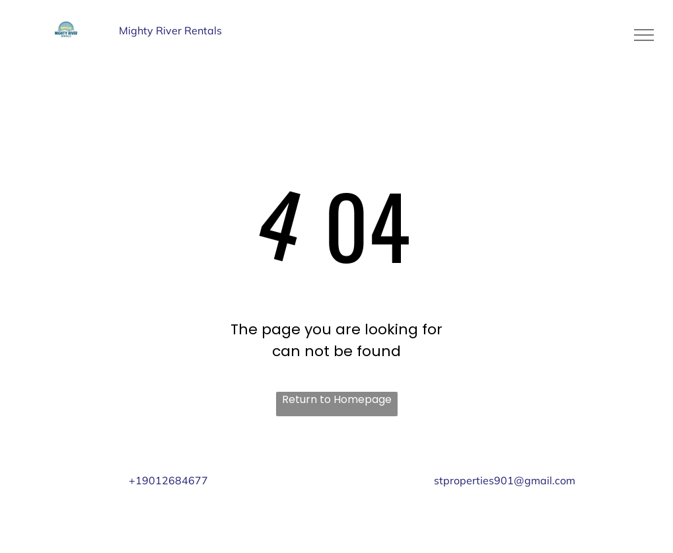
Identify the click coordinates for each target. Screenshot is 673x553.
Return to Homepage (337, 399)
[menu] (644, 35)
